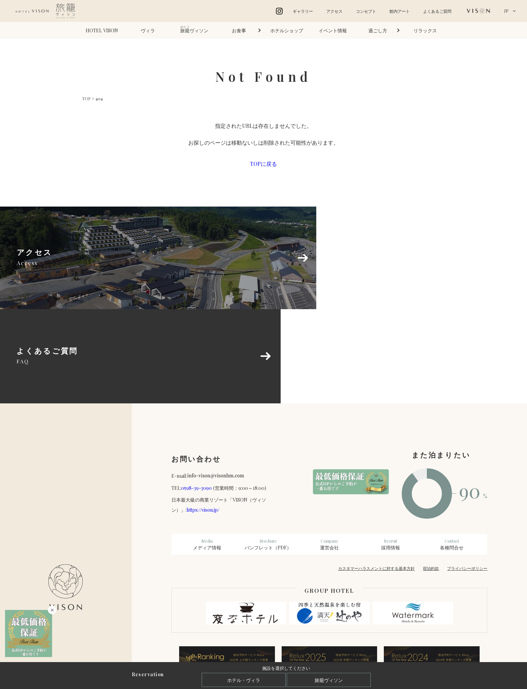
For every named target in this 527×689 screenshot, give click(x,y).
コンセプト (366, 11)
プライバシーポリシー (467, 477)
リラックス (425, 30)
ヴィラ (148, 30)
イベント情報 (333, 30)
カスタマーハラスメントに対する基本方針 (376, 477)
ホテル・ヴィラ (243, 680)
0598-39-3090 (196, 397)
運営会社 (329, 453)
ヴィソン (194, 29)
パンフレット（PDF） (268, 453)
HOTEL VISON (102, 30)
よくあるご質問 (437, 11)
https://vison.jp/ (203, 418)
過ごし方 (377, 30)
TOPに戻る (263, 163)
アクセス (334, 11)
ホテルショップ (286, 30)
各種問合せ (451, 453)
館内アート (400, 11)
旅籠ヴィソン (329, 680)
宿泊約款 (431, 477)
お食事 (239, 30)
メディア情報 (207, 453)
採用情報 (390, 453)
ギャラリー (303, 11)
